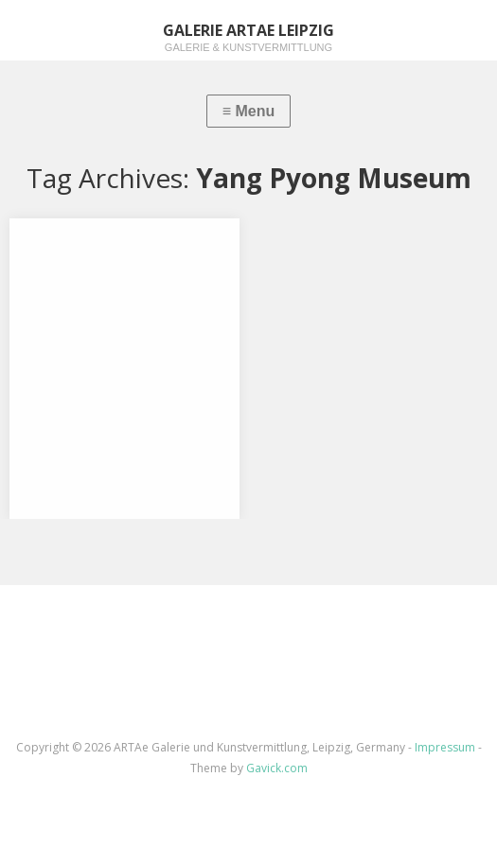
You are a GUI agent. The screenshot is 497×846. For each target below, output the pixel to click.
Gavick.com (277, 768)
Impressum (445, 747)
